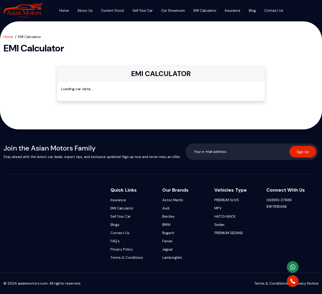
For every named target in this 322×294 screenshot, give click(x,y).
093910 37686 (279, 199)
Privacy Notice (306, 283)
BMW (166, 224)
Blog (252, 10)
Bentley (168, 216)
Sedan (219, 224)
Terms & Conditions (126, 257)
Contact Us (273, 10)
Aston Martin (172, 200)
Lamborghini (172, 257)
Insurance (232, 10)
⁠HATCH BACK (224, 216)
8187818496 (276, 206)
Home (64, 10)
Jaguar (167, 249)
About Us (85, 10)
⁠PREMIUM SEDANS (228, 233)
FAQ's (115, 241)
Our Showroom (173, 10)
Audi (165, 208)
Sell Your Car (143, 10)
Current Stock (112, 10)
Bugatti (168, 233)
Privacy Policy (121, 249)
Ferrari (167, 241)
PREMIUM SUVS (226, 200)
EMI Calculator (204, 10)
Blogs (114, 224)
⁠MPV (218, 208)
